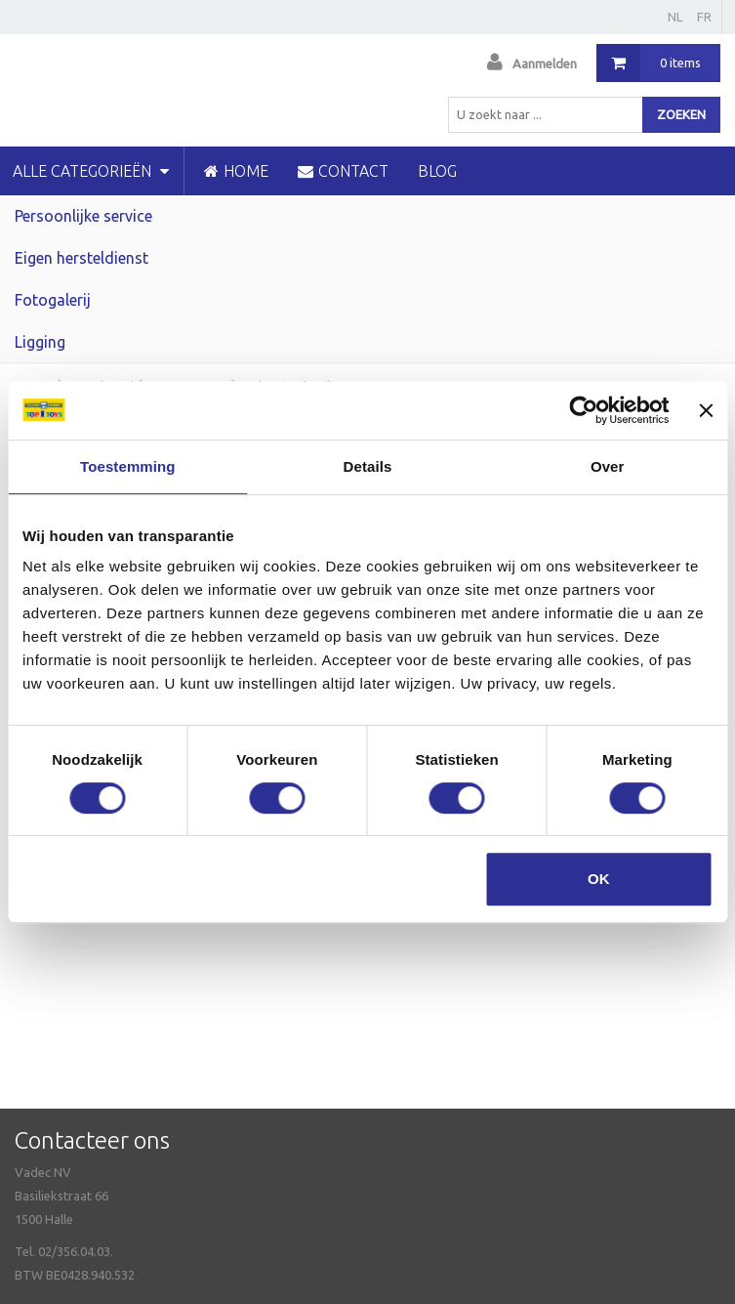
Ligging (40, 342)
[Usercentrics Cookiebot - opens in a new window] (584, 410)
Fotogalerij (53, 300)
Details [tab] (368, 466)
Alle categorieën (91, 171)
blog (437, 171)
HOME (236, 171)
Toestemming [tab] (128, 466)
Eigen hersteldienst (81, 258)
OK (599, 878)
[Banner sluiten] (706, 410)
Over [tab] (608, 466)
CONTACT (343, 171)
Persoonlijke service (83, 216)
